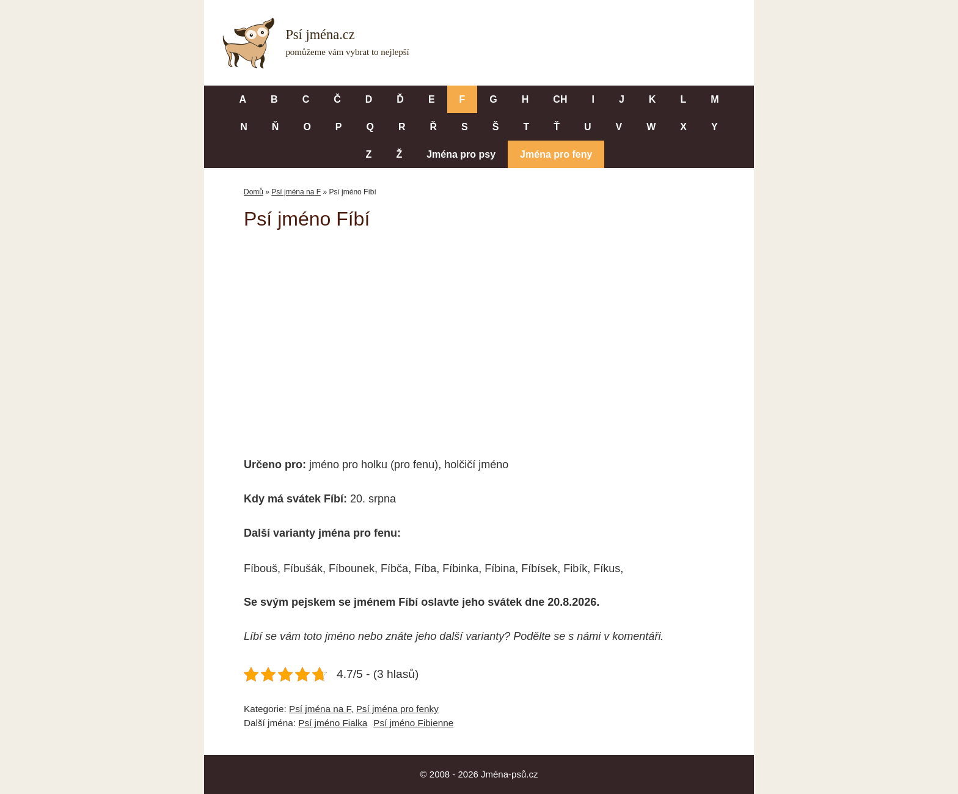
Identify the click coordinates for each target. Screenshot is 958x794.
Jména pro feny (556, 154)
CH (560, 99)
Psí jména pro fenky (397, 709)
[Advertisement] (479, 335)
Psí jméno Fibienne (413, 723)
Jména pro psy (460, 154)
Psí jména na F (296, 192)
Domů (253, 192)
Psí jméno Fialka (332, 723)
